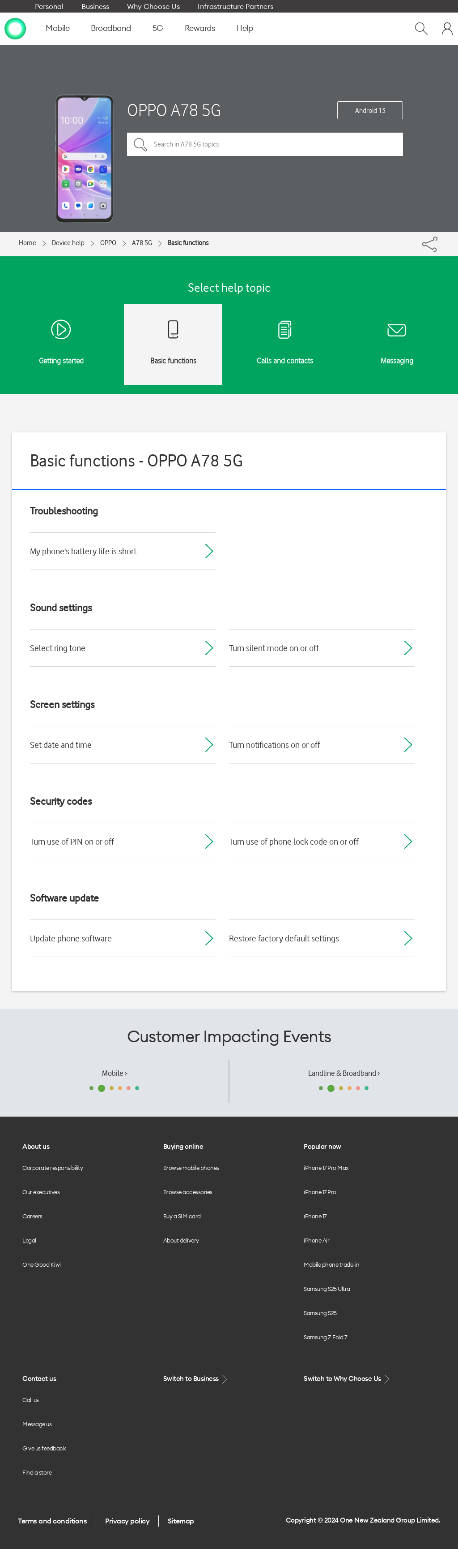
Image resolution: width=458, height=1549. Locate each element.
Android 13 (370, 111)
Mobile (57, 28)
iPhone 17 (315, 1216)
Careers (32, 1216)
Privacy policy (127, 1520)
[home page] (15, 28)
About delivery (181, 1240)
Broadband (111, 28)
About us (35, 1146)
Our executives (40, 1191)
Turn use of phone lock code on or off (294, 841)
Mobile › (114, 1073)
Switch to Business (196, 1379)
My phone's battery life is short (83, 551)
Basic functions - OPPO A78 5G (136, 460)
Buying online (183, 1146)
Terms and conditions (52, 1520)
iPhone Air (316, 1240)
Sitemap (181, 1520)
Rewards (200, 28)
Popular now (322, 1146)
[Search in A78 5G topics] (265, 144)
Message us (36, 1424)
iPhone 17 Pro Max (326, 1167)
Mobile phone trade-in (332, 1264)
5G (158, 28)
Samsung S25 (320, 1312)
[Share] (438, 242)
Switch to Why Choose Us (347, 1379)
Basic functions (188, 243)
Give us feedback (44, 1448)
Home (27, 243)
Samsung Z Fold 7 (325, 1337)
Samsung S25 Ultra (327, 1288)
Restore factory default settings (284, 938)
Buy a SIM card (182, 1216)
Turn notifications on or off (274, 745)
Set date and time (61, 745)
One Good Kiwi (41, 1264)
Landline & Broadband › (344, 1073)
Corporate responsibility (52, 1167)
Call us (30, 1399)
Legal (29, 1240)
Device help (68, 243)
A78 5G (142, 243)
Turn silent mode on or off (274, 648)
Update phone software (71, 938)
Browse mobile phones (191, 1167)
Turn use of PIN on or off (72, 841)
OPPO (108, 243)
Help (244, 28)
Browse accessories (187, 1191)
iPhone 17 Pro (320, 1191)
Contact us (39, 1378)
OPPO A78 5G (174, 110)
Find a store (36, 1472)
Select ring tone (57, 648)
